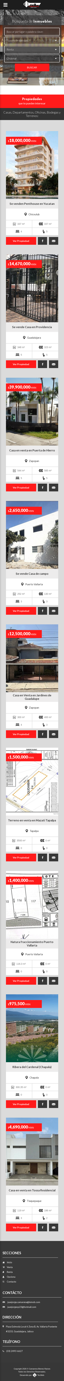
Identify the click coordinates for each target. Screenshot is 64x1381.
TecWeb (40, 1375)
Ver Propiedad (21, 240)
